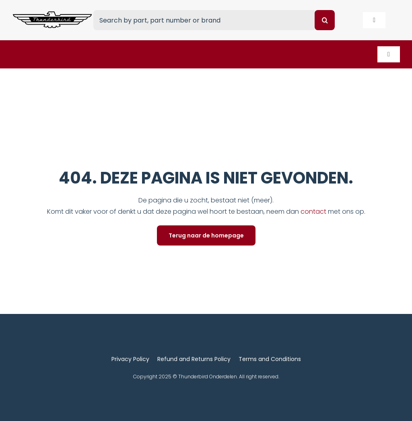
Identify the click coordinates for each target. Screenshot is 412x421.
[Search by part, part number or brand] (204, 20)
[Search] (325, 20)
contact (314, 211)
